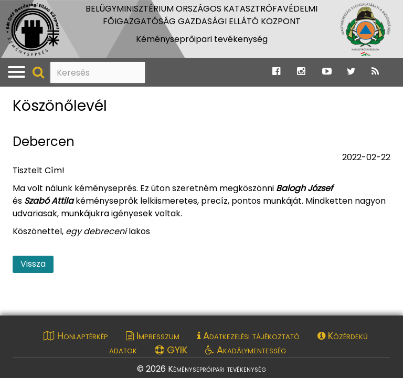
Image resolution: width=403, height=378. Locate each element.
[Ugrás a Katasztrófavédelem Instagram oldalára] (301, 72)
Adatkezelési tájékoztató (248, 335)
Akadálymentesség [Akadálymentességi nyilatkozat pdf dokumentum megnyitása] (245, 349)
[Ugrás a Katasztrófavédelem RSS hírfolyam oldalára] (375, 72)
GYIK (171, 349)
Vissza (33, 264)
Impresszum (152, 335)
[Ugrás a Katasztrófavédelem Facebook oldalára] (276, 72)
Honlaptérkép (76, 335)
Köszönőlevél (60, 106)
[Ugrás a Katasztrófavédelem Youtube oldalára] (327, 72)
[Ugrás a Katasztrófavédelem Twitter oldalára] (351, 72)
